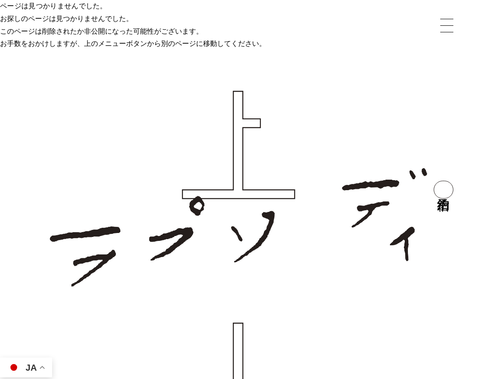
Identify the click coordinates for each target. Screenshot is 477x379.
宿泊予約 (443, 189)
